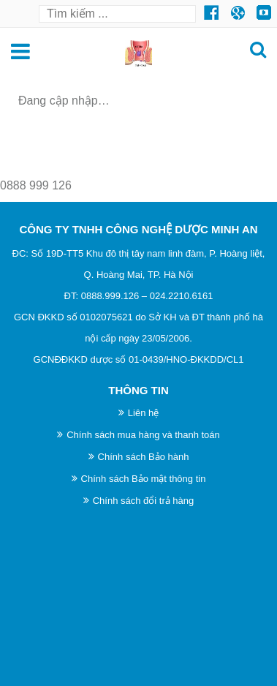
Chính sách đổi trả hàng (143, 500)
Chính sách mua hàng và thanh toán (143, 434)
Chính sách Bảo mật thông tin (143, 478)
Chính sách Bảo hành (143, 456)
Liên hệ (143, 412)
